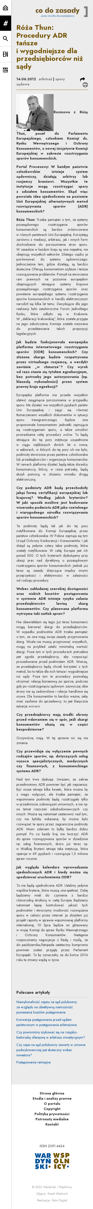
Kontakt (52, 1124)
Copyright (52, 1108)
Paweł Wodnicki (58, 1194)
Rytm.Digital (59, 1200)
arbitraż (45, 79)
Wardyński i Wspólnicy (57, 1187)
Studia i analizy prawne (52, 1098)
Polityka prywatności (51, 1113)
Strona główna (52, 1093)
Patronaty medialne (52, 1119)
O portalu (52, 1103)
